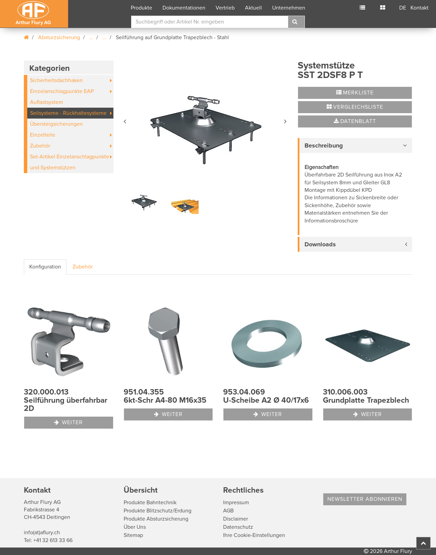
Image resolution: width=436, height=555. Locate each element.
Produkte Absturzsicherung (156, 518)
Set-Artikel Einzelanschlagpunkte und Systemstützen (69, 162)
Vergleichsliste (355, 107)
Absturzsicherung (59, 37)
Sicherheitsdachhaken (56, 80)
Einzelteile (42, 135)
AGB (228, 510)
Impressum (236, 502)
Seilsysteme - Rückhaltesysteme (68, 113)
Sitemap (133, 535)
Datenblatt (355, 121)
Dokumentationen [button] (183, 7)
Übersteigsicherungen (56, 124)
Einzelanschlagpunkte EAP (62, 91)
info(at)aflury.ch (42, 532)
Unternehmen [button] (288, 7)
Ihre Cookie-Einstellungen (254, 535)
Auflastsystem (46, 102)
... (91, 37)
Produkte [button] (141, 7)
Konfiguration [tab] (45, 266)
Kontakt (419, 7)
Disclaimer (235, 518)
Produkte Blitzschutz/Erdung (157, 510)
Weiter (68, 422)
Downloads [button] (320, 244)
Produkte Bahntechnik (150, 502)
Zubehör (40, 145)
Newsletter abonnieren (364, 499)
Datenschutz (238, 527)
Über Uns (135, 527)
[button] (125, 120)
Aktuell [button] (253, 7)
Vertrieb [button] (225, 7)
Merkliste (355, 92)
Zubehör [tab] (83, 266)
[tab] (355, 145)
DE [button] (402, 7)
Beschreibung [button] (324, 145)
